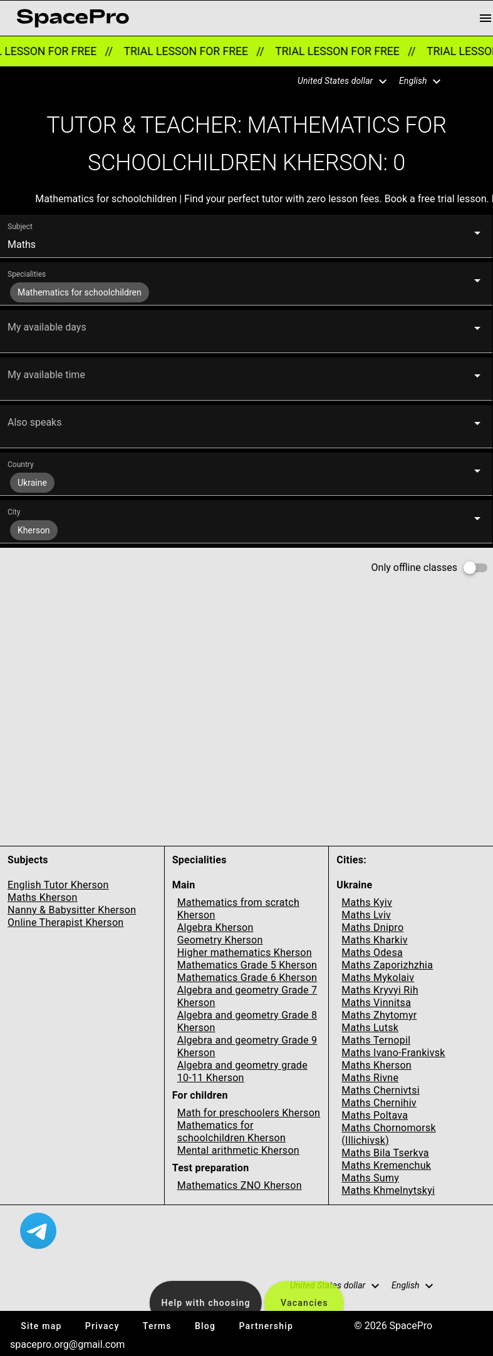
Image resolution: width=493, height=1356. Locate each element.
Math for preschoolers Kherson (249, 1113)
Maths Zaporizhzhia (387, 965)
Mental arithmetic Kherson (238, 1150)
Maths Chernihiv (379, 1103)
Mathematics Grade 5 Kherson (247, 965)
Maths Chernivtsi (380, 1090)
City (14, 512)
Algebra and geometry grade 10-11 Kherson (242, 1071)
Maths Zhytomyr (379, 1015)
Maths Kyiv (366, 902)
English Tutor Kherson (58, 885)
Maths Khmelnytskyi (388, 1190)
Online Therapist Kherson (65, 922)
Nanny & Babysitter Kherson (72, 910)
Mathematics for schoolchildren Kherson (231, 1131)
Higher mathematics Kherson (244, 952)
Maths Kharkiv (374, 940)
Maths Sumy (370, 1178)
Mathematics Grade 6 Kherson (247, 978)
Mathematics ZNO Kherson (239, 1185)
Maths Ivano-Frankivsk (393, 1053)
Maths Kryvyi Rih (379, 990)
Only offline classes (414, 567)
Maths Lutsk (369, 1028)
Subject (20, 226)
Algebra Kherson (215, 927)
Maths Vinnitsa (376, 1003)
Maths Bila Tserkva (384, 1153)
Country (21, 464)
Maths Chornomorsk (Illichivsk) (388, 1134)
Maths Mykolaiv (377, 978)
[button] (334, 81)
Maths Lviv (366, 915)
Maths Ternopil (375, 1040)
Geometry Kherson (220, 940)
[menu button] (485, 18)
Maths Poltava (374, 1115)
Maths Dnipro (372, 927)
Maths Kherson (43, 897)
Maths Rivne (369, 1078)
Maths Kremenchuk (386, 1165)
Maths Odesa (372, 952)
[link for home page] (72, 18)
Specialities (27, 274)
